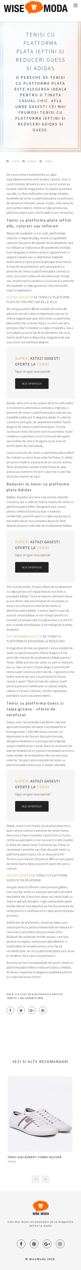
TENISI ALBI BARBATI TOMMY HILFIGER (35, 1157)
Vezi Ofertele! (32, 383)
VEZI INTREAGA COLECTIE (24, 636)
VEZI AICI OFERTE (18, 875)
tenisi (12, 1161)
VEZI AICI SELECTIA (19, 297)
